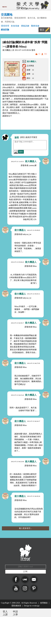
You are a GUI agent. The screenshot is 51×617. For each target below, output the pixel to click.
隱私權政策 (16, 606)
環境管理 (5, 26)
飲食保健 (15, 26)
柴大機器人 (31, 61)
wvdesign (36, 606)
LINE (25, 579)
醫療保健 (35, 26)
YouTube (16, 588)
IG (25, 588)
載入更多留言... (25, 528)
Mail (34, 579)
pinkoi (34, 588)
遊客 (16, 137)
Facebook (16, 579)
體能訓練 (25, 26)
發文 (42, 29)
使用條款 (44, 603)
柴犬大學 (32, 5)
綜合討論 (5, 29)
